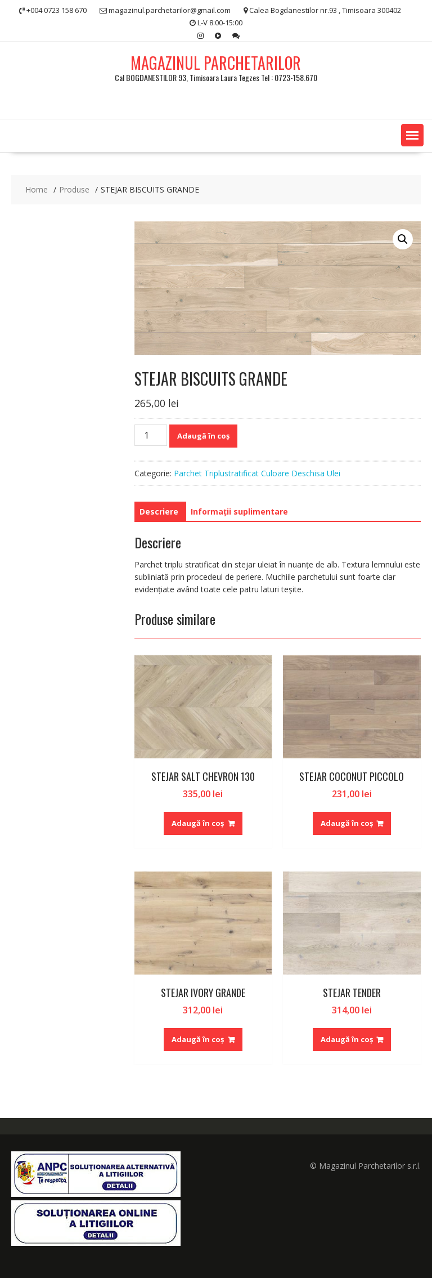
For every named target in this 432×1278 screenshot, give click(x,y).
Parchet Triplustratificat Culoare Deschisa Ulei (257, 473)
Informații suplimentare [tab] (239, 511)
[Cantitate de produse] (150, 435)
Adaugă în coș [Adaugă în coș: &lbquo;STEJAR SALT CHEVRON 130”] (198, 823)
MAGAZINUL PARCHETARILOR (215, 62)
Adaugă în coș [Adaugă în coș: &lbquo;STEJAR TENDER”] (347, 1039)
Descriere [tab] (159, 511)
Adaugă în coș (203, 436)
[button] (412, 135)
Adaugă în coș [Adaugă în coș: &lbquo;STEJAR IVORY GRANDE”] (198, 1039)
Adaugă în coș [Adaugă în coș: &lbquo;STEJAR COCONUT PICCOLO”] (347, 823)
